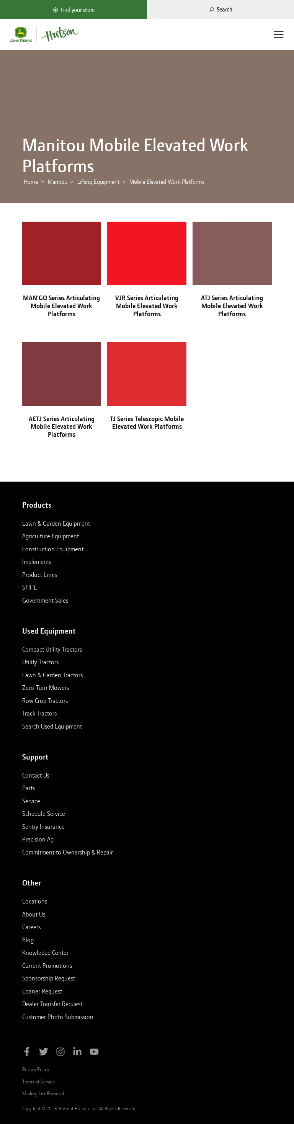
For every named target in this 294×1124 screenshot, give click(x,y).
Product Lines (39, 574)
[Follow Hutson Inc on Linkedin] (77, 1053)
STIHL (29, 587)
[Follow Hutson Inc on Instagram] (60, 1053)
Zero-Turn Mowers (45, 687)
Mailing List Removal (43, 1093)
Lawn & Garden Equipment (56, 523)
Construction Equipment (52, 549)
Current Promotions (47, 965)
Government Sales (45, 600)
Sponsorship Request (48, 978)
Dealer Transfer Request (52, 1004)
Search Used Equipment (52, 726)
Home (31, 181)
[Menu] (278, 34)
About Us (33, 914)
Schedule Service (43, 813)
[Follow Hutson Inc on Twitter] (43, 1053)
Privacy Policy (35, 1069)
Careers (31, 927)
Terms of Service (38, 1081)
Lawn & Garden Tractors (52, 675)
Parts (28, 788)
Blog (28, 940)
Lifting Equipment (98, 181)
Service (31, 801)
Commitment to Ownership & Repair (67, 852)
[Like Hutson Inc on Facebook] (26, 1053)
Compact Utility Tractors (52, 649)
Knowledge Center (45, 952)
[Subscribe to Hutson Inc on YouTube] (94, 1053)
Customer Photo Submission (57, 1017)
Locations (34, 901)
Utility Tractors (40, 662)
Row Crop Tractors (45, 700)
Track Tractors (39, 713)
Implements (36, 561)
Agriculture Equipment (50, 536)
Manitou (57, 181)
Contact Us (35, 775)
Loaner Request (42, 991)
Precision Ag (38, 839)
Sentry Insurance (43, 826)
